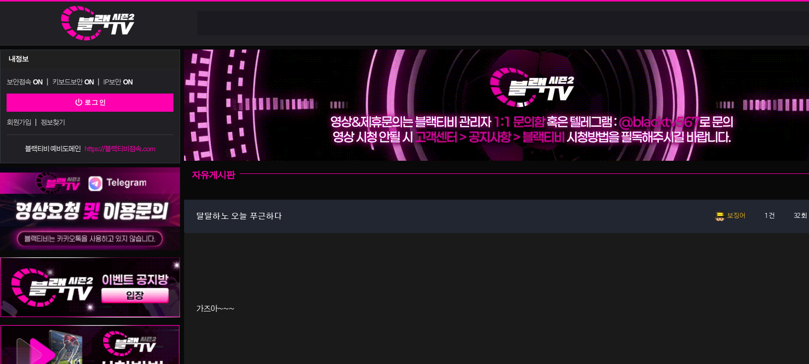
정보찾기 (52, 121)
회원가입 (19, 121)
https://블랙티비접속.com (119, 147)
